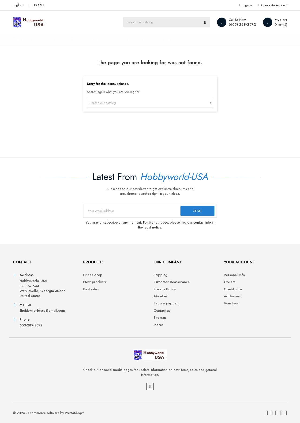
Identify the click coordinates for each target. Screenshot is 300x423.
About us (160, 296)
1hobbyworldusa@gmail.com (42, 310)
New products (94, 282)
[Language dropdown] (18, 5)
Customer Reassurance (172, 282)
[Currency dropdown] (38, 5)
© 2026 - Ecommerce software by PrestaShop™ (48, 413)
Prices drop (92, 275)
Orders (229, 282)
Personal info (234, 275)
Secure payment (166, 303)
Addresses (232, 296)
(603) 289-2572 (242, 24)
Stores (158, 324)
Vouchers (231, 303)
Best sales (91, 289)
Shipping (160, 275)
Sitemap (160, 317)
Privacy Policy (165, 289)
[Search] (166, 22)
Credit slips (233, 289)
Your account (239, 262)
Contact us (162, 310)
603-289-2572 (30, 325)
